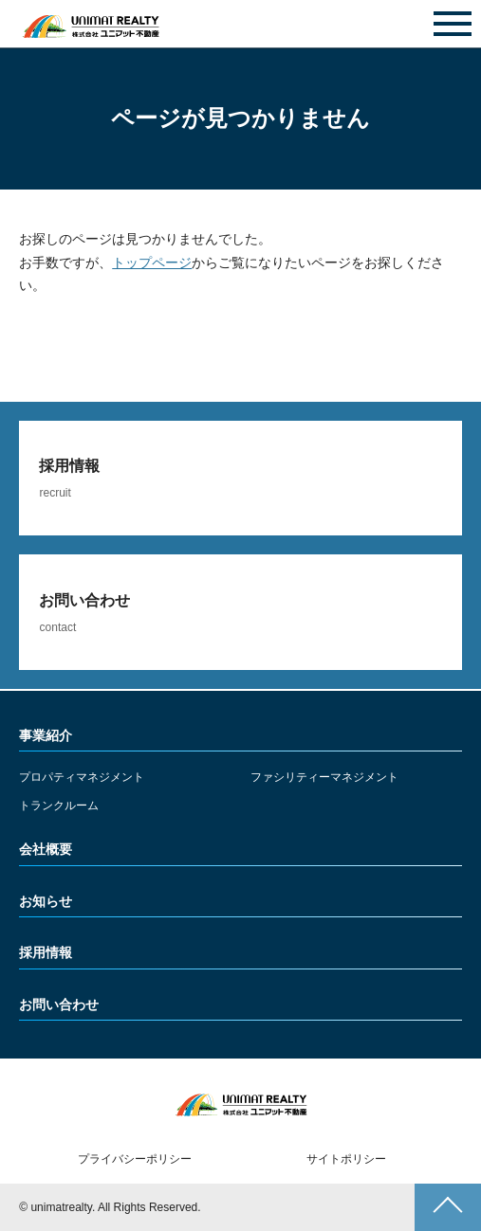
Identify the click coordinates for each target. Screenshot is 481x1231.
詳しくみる (240, 478)
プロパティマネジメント (81, 777)
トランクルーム (59, 805)
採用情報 (45, 952)
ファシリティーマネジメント (324, 777)
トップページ (152, 262)
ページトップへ (448, 1207)
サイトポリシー (346, 1159)
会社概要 (45, 849)
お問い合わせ (241, 24)
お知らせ (45, 901)
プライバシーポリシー (135, 1159)
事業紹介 (45, 735)
